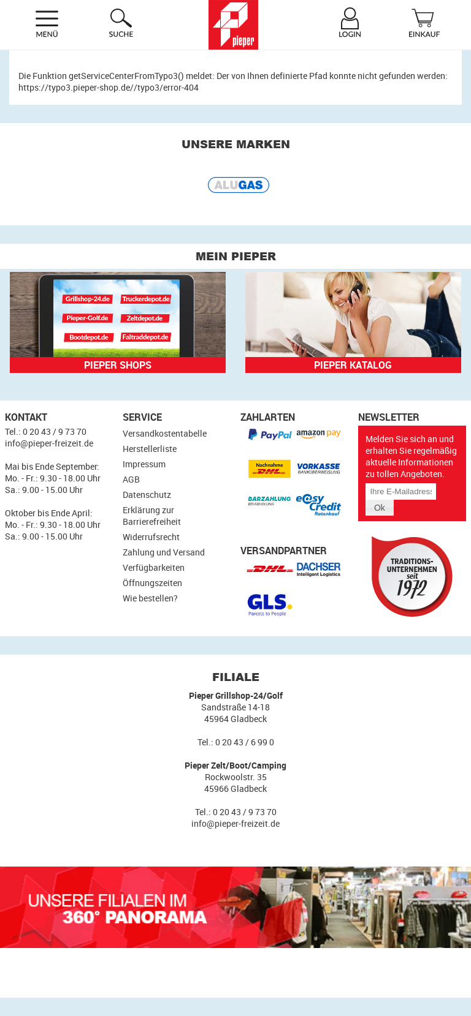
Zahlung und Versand (164, 552)
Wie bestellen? (150, 598)
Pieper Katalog (353, 365)
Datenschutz (147, 494)
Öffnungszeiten (152, 583)
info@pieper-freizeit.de (49, 443)
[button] (380, 508)
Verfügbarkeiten (154, 567)
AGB (131, 479)
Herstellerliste (150, 448)
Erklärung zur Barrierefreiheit (152, 515)
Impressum (144, 464)
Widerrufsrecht (151, 537)
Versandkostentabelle (165, 433)
